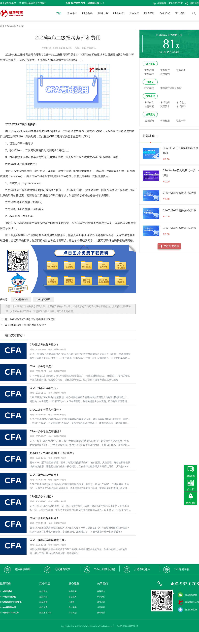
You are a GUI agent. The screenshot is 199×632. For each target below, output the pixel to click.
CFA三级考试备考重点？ (44, 388)
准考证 (150, 82)
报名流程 (149, 74)
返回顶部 (190, 503)
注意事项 (149, 106)
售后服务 (73, 597)
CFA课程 (149, 13)
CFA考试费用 (43, 299)
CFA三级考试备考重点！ (44, 344)
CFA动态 (118, 13)
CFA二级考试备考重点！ (44, 474)
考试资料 (181, 106)
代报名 (72, 602)
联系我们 (101, 597)
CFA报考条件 (21, 299)
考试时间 (165, 102)
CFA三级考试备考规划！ (44, 518)
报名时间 (149, 70)
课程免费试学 (171, 246)
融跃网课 (43, 602)
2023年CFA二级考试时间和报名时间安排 (32, 319)
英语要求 (165, 106)
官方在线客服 (187, 609)
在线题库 (43, 607)
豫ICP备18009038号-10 (127, 626)
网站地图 (192, 3)
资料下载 (103, 13)
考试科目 (149, 102)
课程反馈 (73, 612)
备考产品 (165, 13)
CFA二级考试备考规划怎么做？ (48, 540)
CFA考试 (150, 96)
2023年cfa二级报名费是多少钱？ (28, 324)
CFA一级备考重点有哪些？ (46, 431)
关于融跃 (180, 13)
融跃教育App (45, 612)
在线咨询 (73, 607)
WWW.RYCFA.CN (89, 626)
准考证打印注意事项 (170, 88)
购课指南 (73, 591)
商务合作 (101, 602)
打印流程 (149, 88)
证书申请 (181, 120)
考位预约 (165, 74)
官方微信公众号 (188, 602)
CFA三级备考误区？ (42, 496)
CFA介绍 (72, 13)
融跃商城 (43, 597)
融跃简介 (101, 591)
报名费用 (181, 70)
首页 (59, 13)
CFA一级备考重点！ (42, 366)
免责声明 (101, 607)
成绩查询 (150, 114)
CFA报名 (150, 63)
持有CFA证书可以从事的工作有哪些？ (52, 453)
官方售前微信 (187, 594)
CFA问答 (134, 13)
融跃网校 (43, 591)
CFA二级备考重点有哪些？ (46, 409)
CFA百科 (87, 13)
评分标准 (165, 120)
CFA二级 (11, 26)
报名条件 (165, 70)
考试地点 (181, 102)
